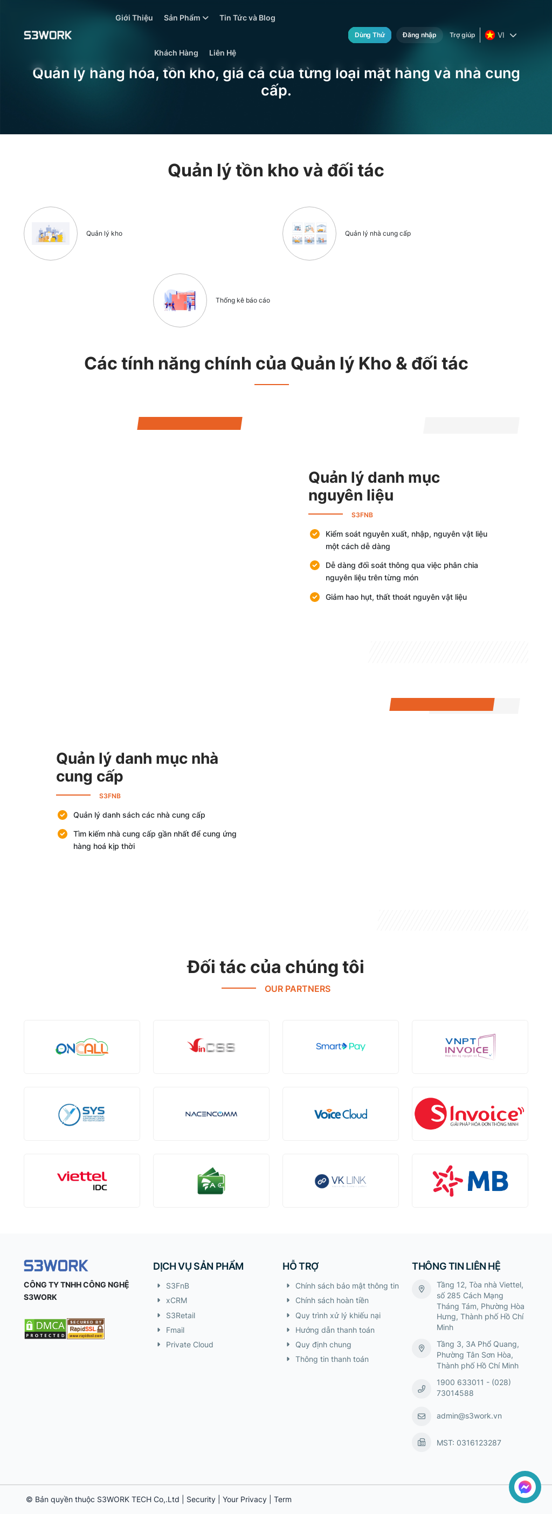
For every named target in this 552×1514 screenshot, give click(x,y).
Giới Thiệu (134, 17)
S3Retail (180, 1315)
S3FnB (177, 1285)
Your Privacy (245, 1499)
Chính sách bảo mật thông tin (347, 1285)
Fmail (175, 1329)
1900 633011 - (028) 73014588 (474, 1387)
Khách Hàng (176, 52)
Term (283, 1499)
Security (201, 1499)
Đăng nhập (420, 35)
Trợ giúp (462, 35)
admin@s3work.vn (469, 1415)
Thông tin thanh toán (332, 1359)
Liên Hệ (222, 52)
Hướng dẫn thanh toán (335, 1329)
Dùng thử (370, 35)
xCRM (176, 1300)
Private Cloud (189, 1344)
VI (496, 34)
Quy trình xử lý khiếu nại (338, 1315)
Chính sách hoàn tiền (332, 1300)
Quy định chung (323, 1344)
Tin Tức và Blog (247, 17)
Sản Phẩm (186, 17)
